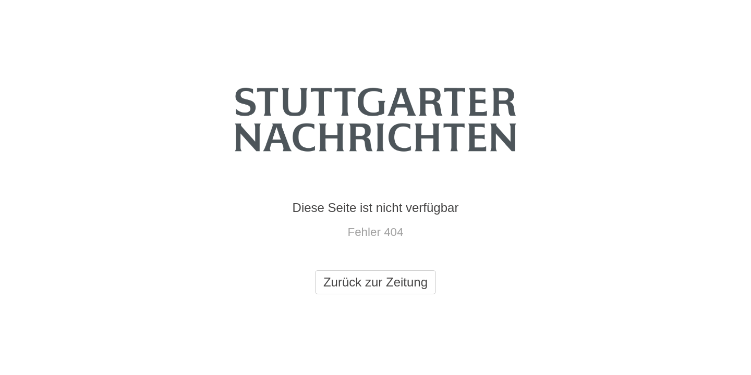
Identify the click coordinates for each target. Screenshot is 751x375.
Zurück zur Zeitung (375, 282)
